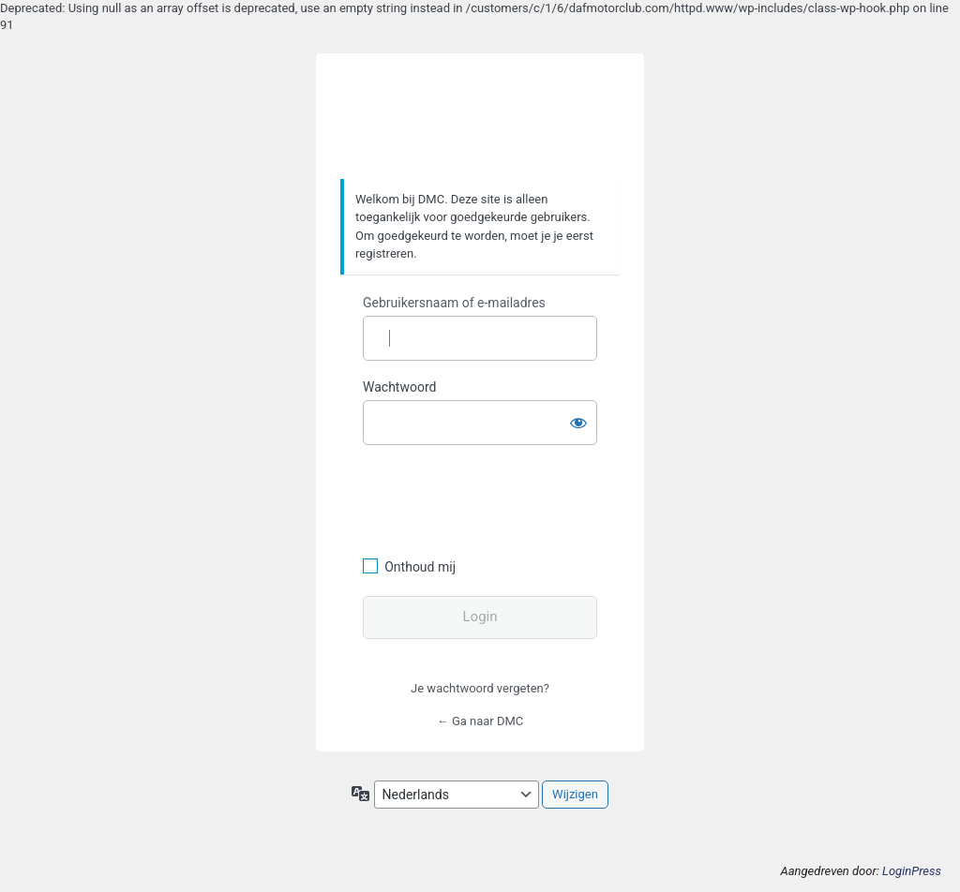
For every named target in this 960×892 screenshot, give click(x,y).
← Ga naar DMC (480, 721)
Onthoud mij (420, 566)
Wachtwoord (399, 386)
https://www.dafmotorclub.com (480, 117)
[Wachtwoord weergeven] (578, 419)
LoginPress (911, 871)
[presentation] (491, 498)
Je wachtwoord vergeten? (480, 688)
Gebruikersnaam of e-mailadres (454, 302)
